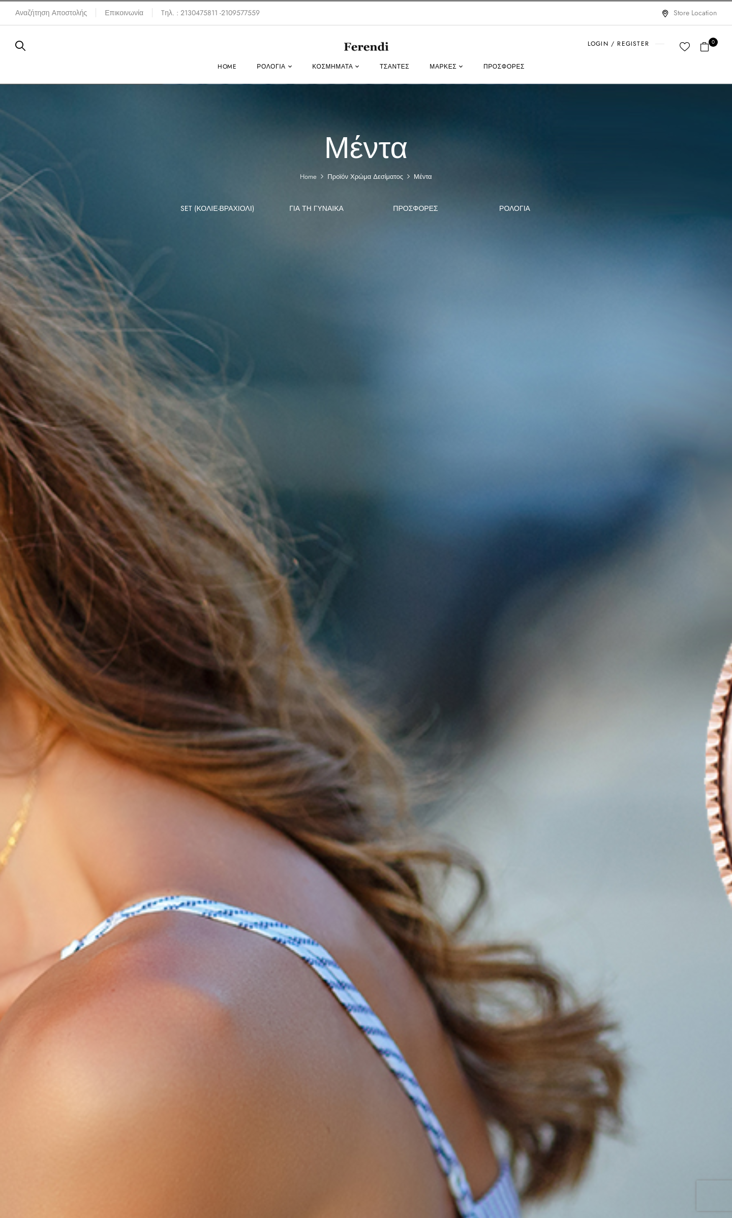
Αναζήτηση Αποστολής (51, 13)
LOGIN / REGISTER (618, 43)
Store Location (689, 13)
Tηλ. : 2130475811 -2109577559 (210, 13)
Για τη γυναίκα (316, 208)
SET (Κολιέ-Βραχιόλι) (217, 208)
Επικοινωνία (124, 13)
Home (308, 176)
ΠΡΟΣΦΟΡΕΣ (415, 208)
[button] (708, 45)
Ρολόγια (514, 208)
